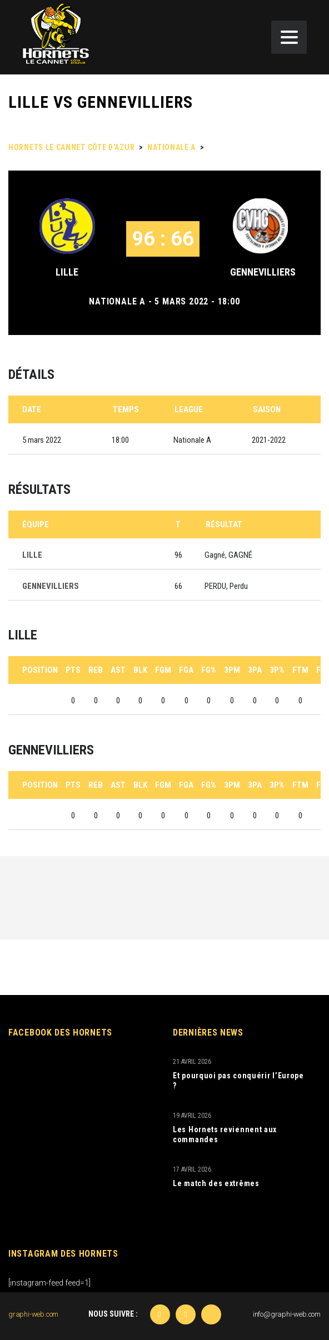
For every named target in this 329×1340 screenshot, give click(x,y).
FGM (163, 670)
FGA (186, 670)
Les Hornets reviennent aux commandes (225, 1134)
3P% (277, 670)
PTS (73, 670)
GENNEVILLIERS (263, 272)
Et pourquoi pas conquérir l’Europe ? (238, 1080)
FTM (300, 670)
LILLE (67, 272)
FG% (208, 670)
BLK (140, 670)
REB (95, 670)
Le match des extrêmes (216, 1183)
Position (40, 670)
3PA (255, 670)
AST (118, 670)
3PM (232, 670)
